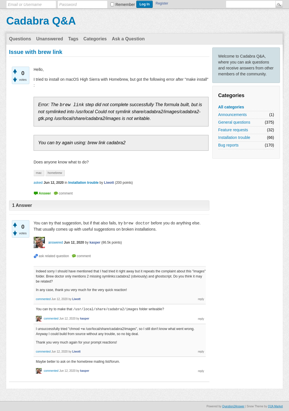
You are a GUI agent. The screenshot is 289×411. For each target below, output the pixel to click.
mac (39, 172)
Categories (95, 38)
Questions (20, 38)
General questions (234, 122)
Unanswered (49, 38)
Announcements (232, 114)
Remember (125, 4)
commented (43, 299)
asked (38, 183)
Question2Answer (233, 406)
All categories (231, 107)
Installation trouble (234, 137)
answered (55, 242)
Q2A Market (275, 406)
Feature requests (233, 130)
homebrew (55, 172)
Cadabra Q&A (41, 21)
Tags (73, 38)
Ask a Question (128, 38)
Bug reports (228, 145)
